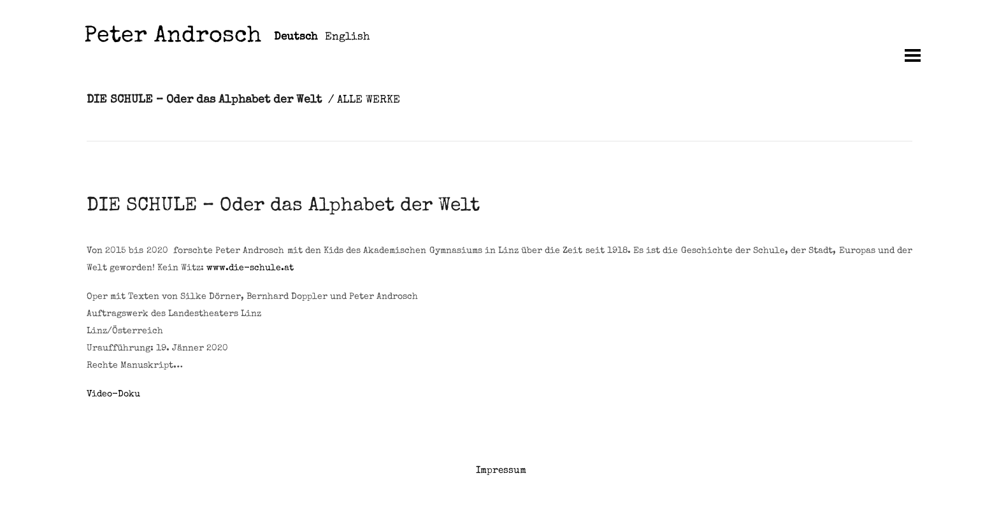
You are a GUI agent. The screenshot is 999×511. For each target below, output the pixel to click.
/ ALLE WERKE (364, 100)
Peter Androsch (172, 37)
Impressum (501, 470)
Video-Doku (113, 394)
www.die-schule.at (250, 268)
